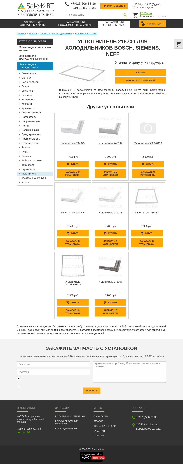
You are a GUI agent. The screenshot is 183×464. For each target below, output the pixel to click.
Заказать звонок (114, 6)
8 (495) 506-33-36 (83, 8)
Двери (25, 86)
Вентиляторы (29, 73)
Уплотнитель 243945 (72, 212)
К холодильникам (66, 428)
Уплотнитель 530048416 (148, 143)
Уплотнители (29, 173)
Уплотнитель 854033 (147, 212)
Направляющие (31, 121)
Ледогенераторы (31, 112)
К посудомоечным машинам (66, 422)
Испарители (28, 99)
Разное (26, 147)
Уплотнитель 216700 (86, 33)
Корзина (146, 13)
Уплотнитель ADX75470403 (73, 283)
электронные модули (34, 178)
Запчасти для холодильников (56, 33)
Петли (25, 125)
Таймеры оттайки (32, 160)
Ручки (25, 152)
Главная (21, 33)
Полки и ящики (30, 130)
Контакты (99, 435)
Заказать (91, 388)
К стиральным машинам (70, 416)
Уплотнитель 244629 (72, 143)
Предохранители (31, 134)
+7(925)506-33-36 (83, 3)
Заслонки (27, 95)
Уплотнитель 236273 (110, 212)
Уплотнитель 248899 (110, 143)
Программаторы (31, 138)
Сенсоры (27, 156)
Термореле (28, 165)
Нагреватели (29, 117)
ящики (25, 182)
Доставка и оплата (105, 426)
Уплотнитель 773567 (110, 281)
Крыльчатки (28, 108)
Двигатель (27, 90)
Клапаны (27, 104)
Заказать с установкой (140, 80)
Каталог (33, 33)
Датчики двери (30, 82)
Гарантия (99, 431)
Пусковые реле (30, 143)
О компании (101, 416)
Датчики (26, 77)
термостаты (28, 169)
